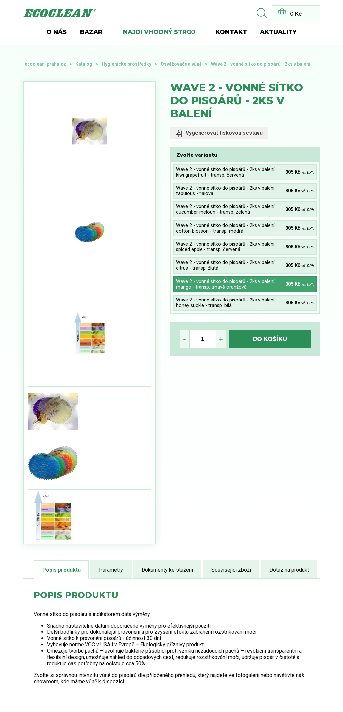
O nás (56, 32)
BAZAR (91, 32)
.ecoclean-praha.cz (44, 64)
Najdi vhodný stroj (159, 32)
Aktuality (278, 32)
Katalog (83, 64)
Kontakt (231, 32)
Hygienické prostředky (126, 64)
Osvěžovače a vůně (181, 64)
